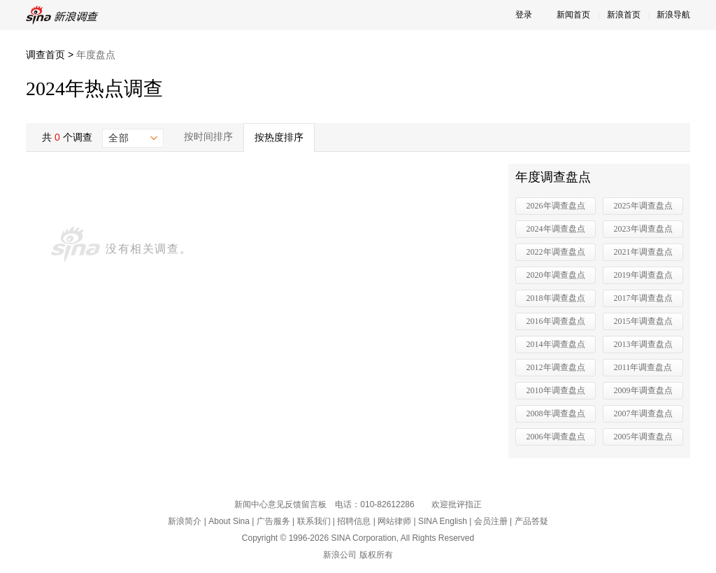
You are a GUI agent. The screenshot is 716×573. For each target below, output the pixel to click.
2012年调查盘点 (556, 367)
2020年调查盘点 (556, 275)
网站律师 (394, 521)
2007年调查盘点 (643, 413)
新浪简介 (184, 521)
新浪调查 (64, 15)
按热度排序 (279, 137)
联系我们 (314, 521)
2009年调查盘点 (643, 390)
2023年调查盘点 (643, 229)
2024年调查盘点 (556, 229)
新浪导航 (673, 15)
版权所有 (376, 555)
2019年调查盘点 (643, 275)
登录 (523, 15)
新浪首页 (623, 15)
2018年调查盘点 (556, 298)
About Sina (229, 521)
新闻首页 (573, 15)
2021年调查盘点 (643, 252)
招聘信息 (354, 521)
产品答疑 (531, 521)
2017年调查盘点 (643, 298)
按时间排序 (208, 136)
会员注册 (491, 521)
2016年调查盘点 (556, 321)
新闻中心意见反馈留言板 (280, 504)
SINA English (442, 521)
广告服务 (273, 521)
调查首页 (45, 54)
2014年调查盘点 (556, 344)
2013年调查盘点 (643, 344)
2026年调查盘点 (556, 206)
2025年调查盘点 (643, 206)
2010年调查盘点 (556, 390)
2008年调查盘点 (556, 413)
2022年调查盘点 (556, 252)
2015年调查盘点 (643, 321)
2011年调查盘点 (643, 367)
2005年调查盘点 (643, 436)
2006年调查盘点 (556, 436)
